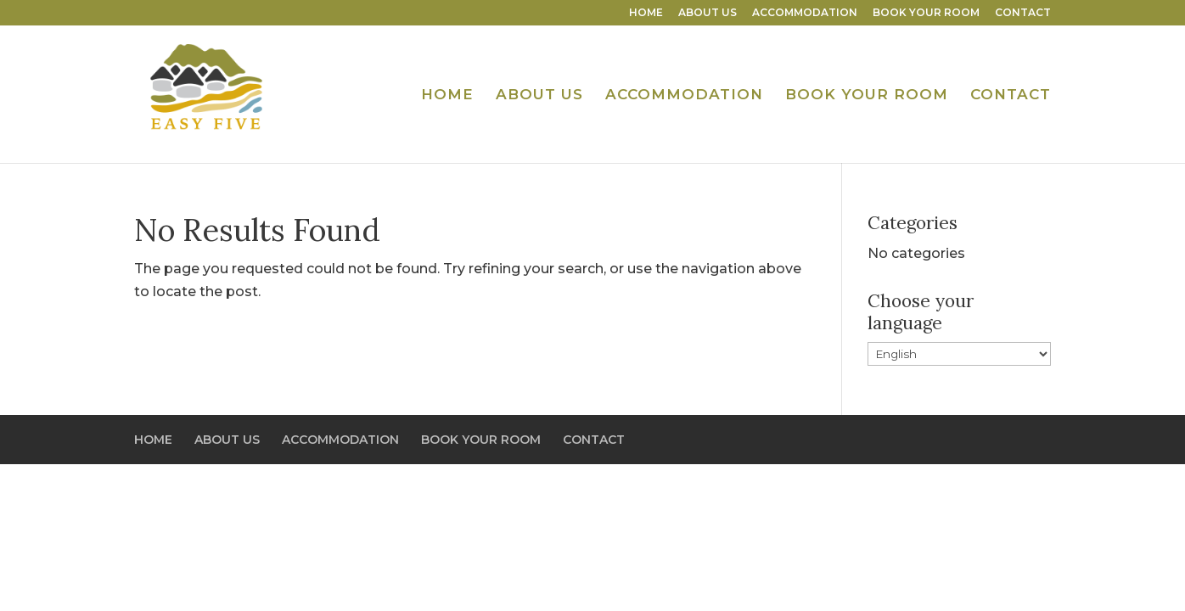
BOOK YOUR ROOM (926, 13)
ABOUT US (707, 13)
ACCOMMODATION (804, 13)
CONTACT (1023, 13)
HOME (646, 13)
